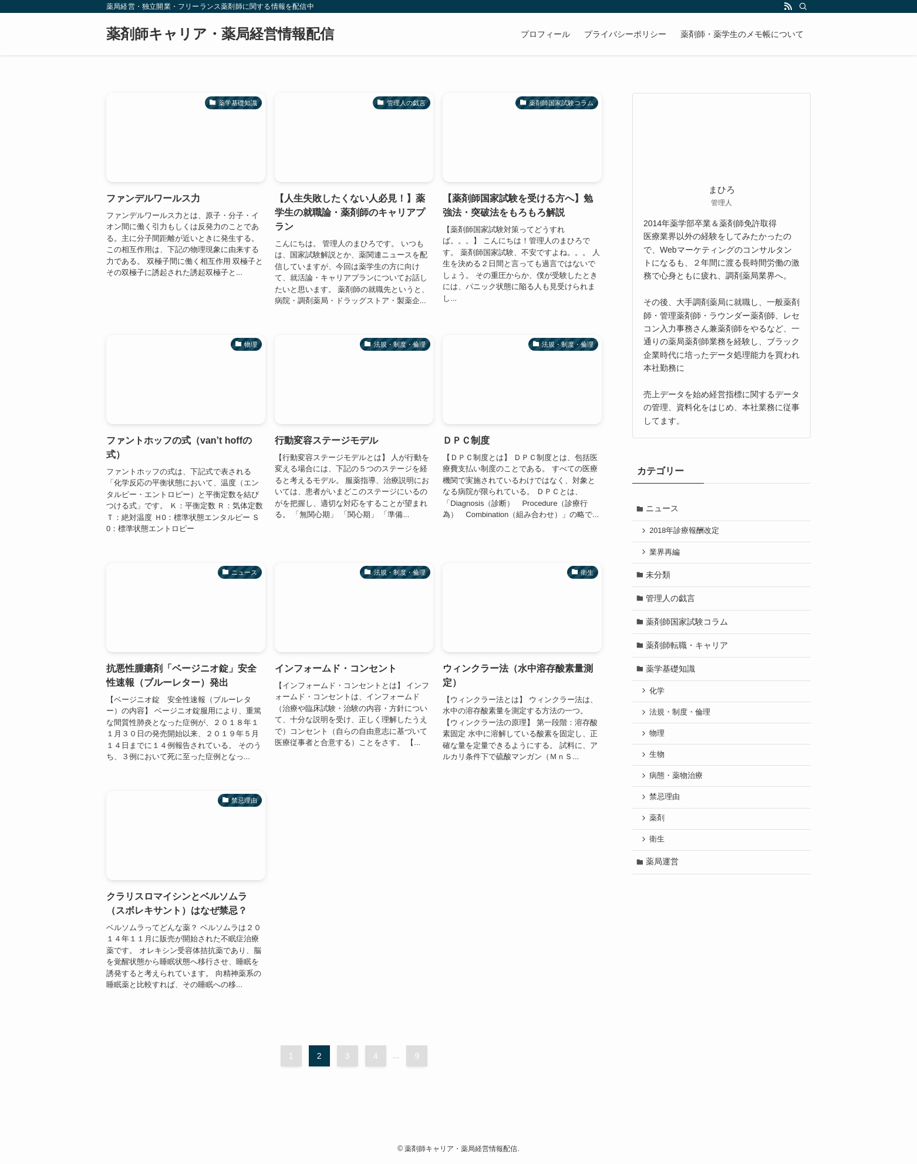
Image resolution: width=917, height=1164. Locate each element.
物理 (658, 743)
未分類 (659, 577)
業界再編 (666, 554)
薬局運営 (663, 876)
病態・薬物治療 (677, 787)
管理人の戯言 (671, 601)
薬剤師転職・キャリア (688, 651)
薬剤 (658, 831)
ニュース (663, 509)
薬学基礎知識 (671, 675)
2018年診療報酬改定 (686, 532)
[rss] (787, 6)
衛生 (658, 852)
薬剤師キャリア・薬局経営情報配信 (220, 34)
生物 (658, 764)
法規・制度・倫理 (681, 720)
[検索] (803, 6)
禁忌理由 (666, 808)
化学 (658, 699)
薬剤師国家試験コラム (688, 626)
